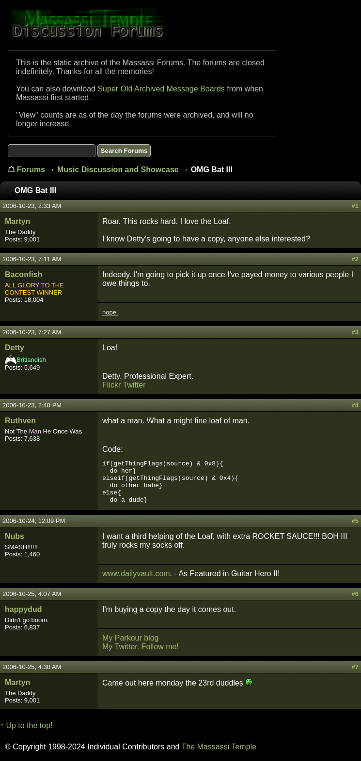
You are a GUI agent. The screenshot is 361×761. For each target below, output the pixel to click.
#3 (355, 332)
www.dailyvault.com (136, 573)
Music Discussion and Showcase (118, 169)
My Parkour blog (130, 638)
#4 (355, 405)
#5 (355, 520)
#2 (355, 259)
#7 (355, 667)
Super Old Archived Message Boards (160, 89)
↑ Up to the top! (26, 725)
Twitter (134, 385)
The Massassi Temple (219, 747)
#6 (355, 593)
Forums (30, 169)
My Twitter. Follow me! (140, 646)
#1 (355, 205)
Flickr (111, 385)
